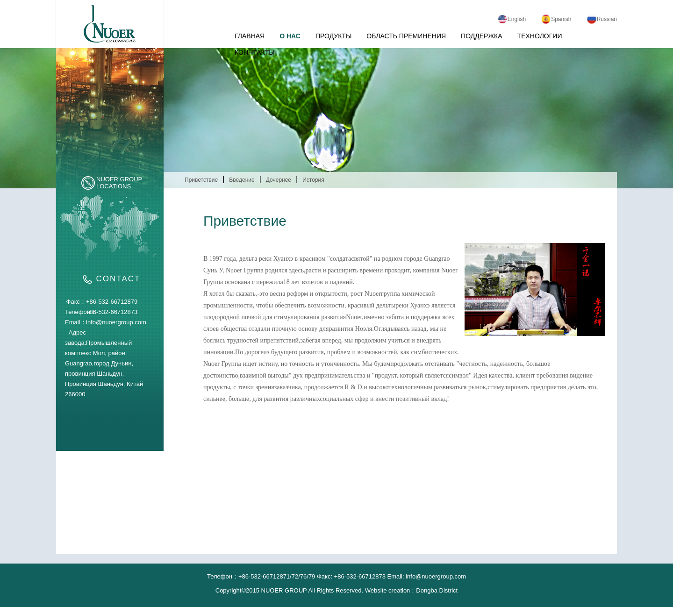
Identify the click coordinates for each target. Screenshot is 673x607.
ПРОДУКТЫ (333, 36)
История (313, 180)
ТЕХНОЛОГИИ (539, 36)
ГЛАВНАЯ (250, 36)
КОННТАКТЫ (255, 52)
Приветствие (201, 180)
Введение (241, 180)
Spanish (556, 19)
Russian (602, 19)
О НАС (290, 36)
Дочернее (278, 180)
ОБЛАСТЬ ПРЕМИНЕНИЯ (406, 36)
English (511, 19)
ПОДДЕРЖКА (481, 36)
